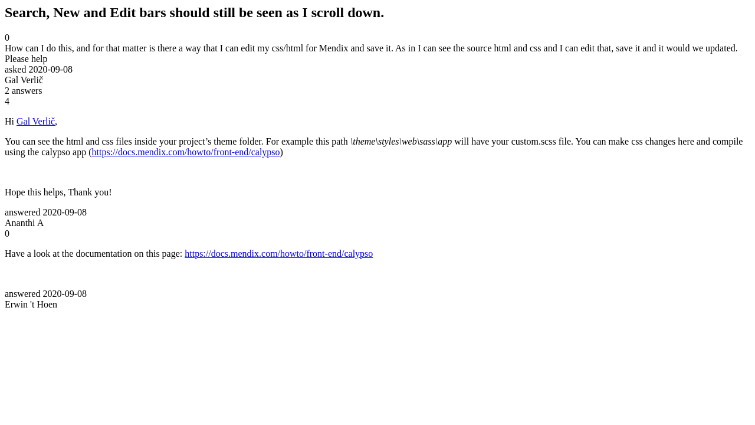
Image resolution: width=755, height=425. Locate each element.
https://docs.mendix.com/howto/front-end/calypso (186, 152)
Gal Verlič (36, 121)
